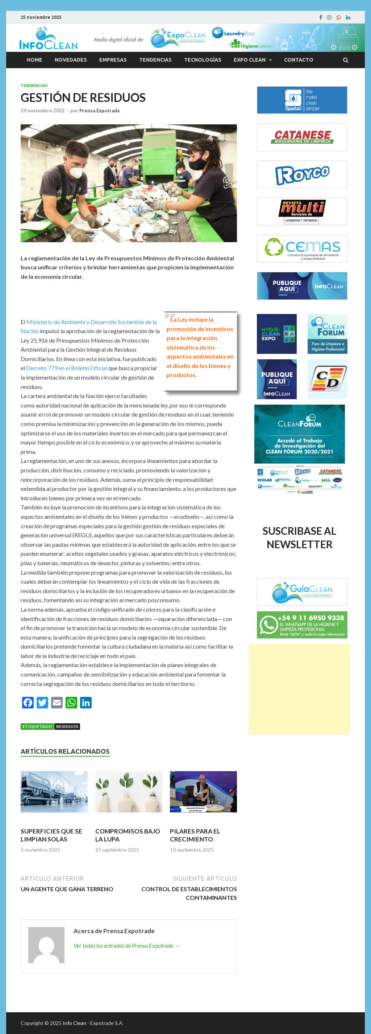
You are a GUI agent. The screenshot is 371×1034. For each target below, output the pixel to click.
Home (34, 60)
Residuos (67, 726)
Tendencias (155, 60)
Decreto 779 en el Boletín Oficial (66, 367)
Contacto (298, 60)
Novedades (71, 60)
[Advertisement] (299, 689)
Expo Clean (250, 60)
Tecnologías (202, 60)
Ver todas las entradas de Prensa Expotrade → (127, 945)
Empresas (113, 60)
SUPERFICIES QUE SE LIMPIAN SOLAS (51, 835)
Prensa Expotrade (99, 110)
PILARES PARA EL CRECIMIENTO (195, 835)
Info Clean (74, 1023)
